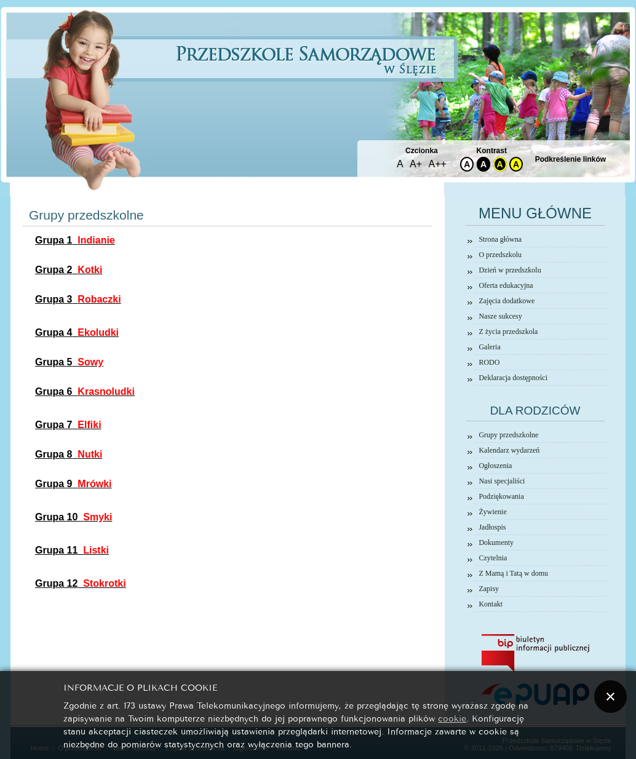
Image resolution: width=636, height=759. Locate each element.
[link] (75, 240)
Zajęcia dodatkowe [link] (507, 300)
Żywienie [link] (492, 511)
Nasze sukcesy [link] (500, 316)
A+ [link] (416, 164)
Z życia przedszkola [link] (508, 331)
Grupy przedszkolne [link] (508, 435)
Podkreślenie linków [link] (570, 159)
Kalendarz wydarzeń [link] (509, 450)
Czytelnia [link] (493, 558)
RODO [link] (489, 362)
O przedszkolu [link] (500, 254)
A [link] (400, 164)
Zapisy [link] (489, 588)
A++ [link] (438, 164)
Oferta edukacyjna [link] (506, 285)
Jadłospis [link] (492, 527)
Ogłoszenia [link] (495, 465)
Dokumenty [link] (496, 542)
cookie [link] (452, 717)
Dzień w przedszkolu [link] (510, 270)
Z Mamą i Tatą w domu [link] (513, 573)
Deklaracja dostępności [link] (513, 377)
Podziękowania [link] (501, 496)
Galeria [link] (489, 347)
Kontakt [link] (491, 604)
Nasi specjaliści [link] (502, 481)
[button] (610, 696)
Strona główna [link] (500, 239)
